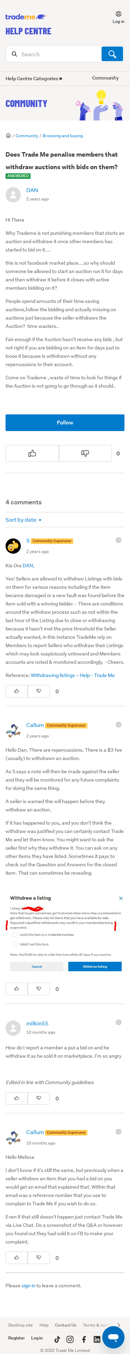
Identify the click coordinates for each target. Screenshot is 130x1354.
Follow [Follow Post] (65, 422)
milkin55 (37, 1023)
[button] (114, 17)
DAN (32, 189)
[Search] (65, 54)
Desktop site (20, 1325)
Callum (35, 724)
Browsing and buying (63, 136)
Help (44, 1325)
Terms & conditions (102, 1325)
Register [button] (16, 1338)
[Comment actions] (119, 540)
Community (26, 103)
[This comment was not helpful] (39, 691)
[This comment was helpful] (17, 691)
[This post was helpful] (32, 453)
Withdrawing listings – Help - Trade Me (73, 675)
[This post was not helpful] (85, 453)
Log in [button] (37, 1338)
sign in (28, 1285)
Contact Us (65, 1325)
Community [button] (105, 77)
